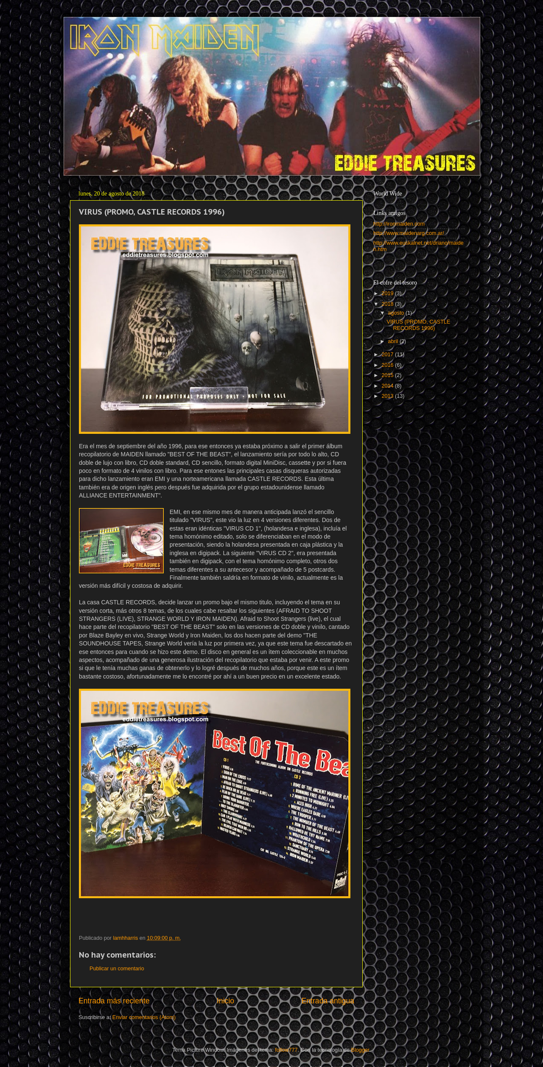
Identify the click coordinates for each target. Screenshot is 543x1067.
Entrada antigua (328, 1001)
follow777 (286, 1050)
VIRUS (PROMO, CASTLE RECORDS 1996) (418, 325)
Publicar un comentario (117, 969)
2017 (388, 355)
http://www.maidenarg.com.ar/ (408, 233)
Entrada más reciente (114, 1001)
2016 (388, 365)
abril (394, 341)
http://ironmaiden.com (399, 224)
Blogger (360, 1050)
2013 (388, 396)
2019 (388, 293)
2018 (388, 304)
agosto (397, 313)
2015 (388, 375)
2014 (388, 386)
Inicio (225, 1001)
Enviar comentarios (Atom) (144, 1017)
